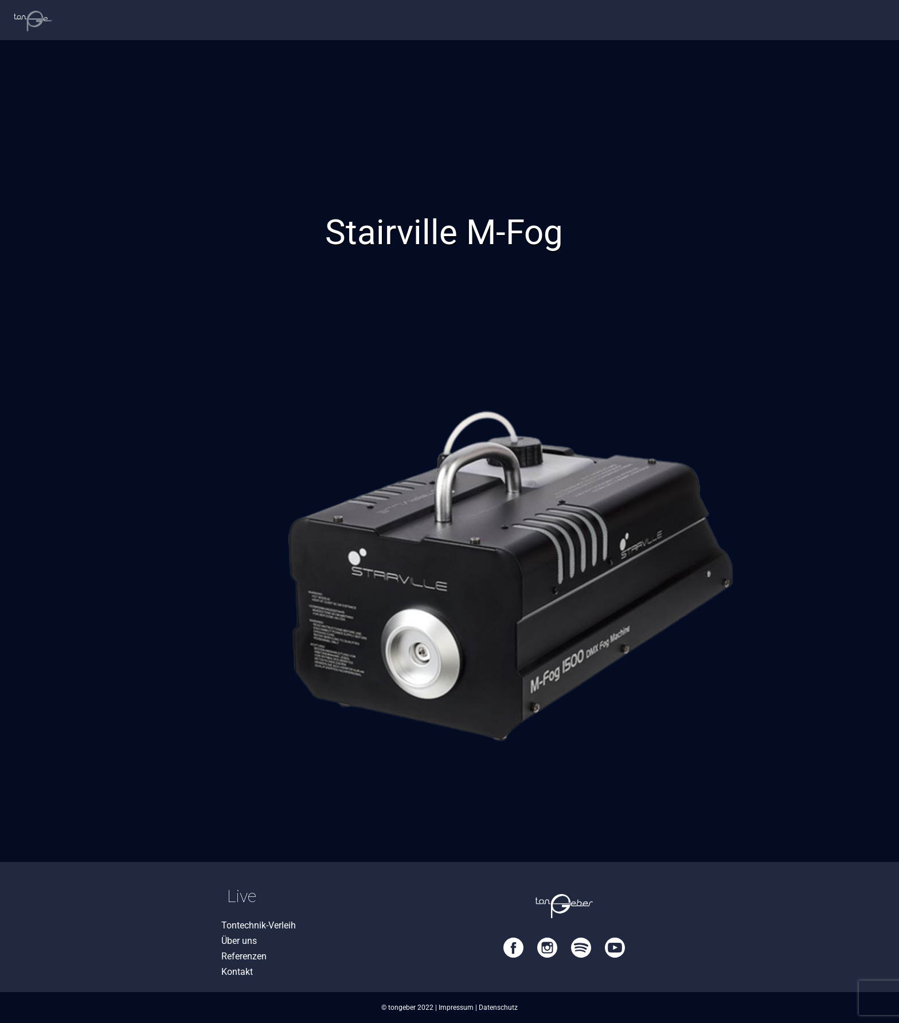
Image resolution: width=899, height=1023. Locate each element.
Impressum (456, 1008)
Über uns (239, 940)
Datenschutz (498, 1008)
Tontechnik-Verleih (258, 925)
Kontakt (237, 971)
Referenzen (244, 956)
